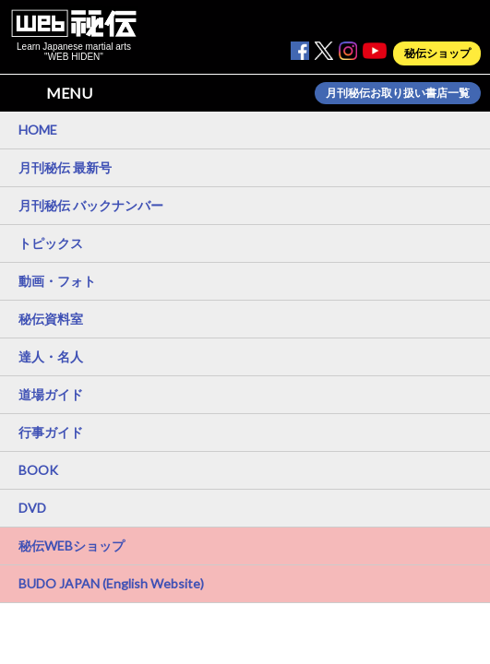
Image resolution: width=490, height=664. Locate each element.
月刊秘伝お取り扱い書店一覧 (398, 93)
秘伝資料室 (50, 318)
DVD (32, 508)
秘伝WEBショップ (71, 545)
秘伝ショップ (437, 53)
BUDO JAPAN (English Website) (111, 583)
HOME (37, 129)
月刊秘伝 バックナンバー (90, 205)
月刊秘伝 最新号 (65, 167)
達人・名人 (50, 356)
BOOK (38, 470)
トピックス (50, 243)
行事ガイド (50, 432)
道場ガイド (50, 394)
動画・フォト (57, 281)
